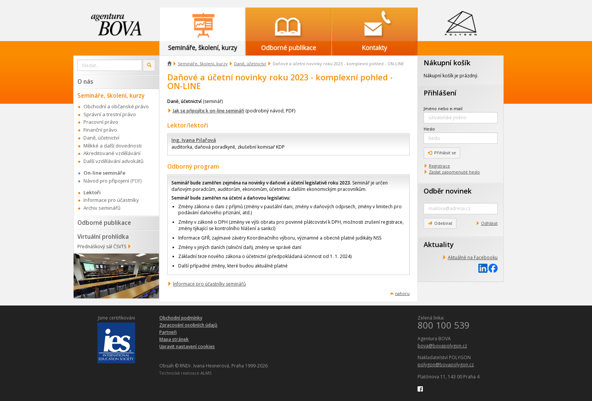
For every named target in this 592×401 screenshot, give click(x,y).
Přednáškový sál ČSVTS (101, 246)
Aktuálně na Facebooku (473, 257)
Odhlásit (489, 223)
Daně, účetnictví (250, 63)
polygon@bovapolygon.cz (446, 364)
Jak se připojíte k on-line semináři (208, 111)
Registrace (439, 166)
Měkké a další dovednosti (112, 145)
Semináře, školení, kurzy (203, 63)
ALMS (205, 373)
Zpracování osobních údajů (188, 325)
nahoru (402, 293)
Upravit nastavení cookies (187, 346)
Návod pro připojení (106, 180)
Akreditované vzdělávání (111, 153)
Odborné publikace (104, 222)
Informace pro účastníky (111, 200)
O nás (85, 81)
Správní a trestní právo (109, 114)
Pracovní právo (100, 121)
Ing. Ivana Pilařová (193, 140)
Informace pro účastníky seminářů (209, 284)
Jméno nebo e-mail (443, 108)
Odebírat (440, 223)
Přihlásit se (442, 152)
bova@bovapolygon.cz (442, 346)
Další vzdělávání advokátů (113, 161)
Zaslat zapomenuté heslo (454, 172)
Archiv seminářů (101, 207)
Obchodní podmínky (180, 318)
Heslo (429, 129)
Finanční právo (100, 129)
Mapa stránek (174, 339)
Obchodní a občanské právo (116, 106)
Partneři (168, 332)
